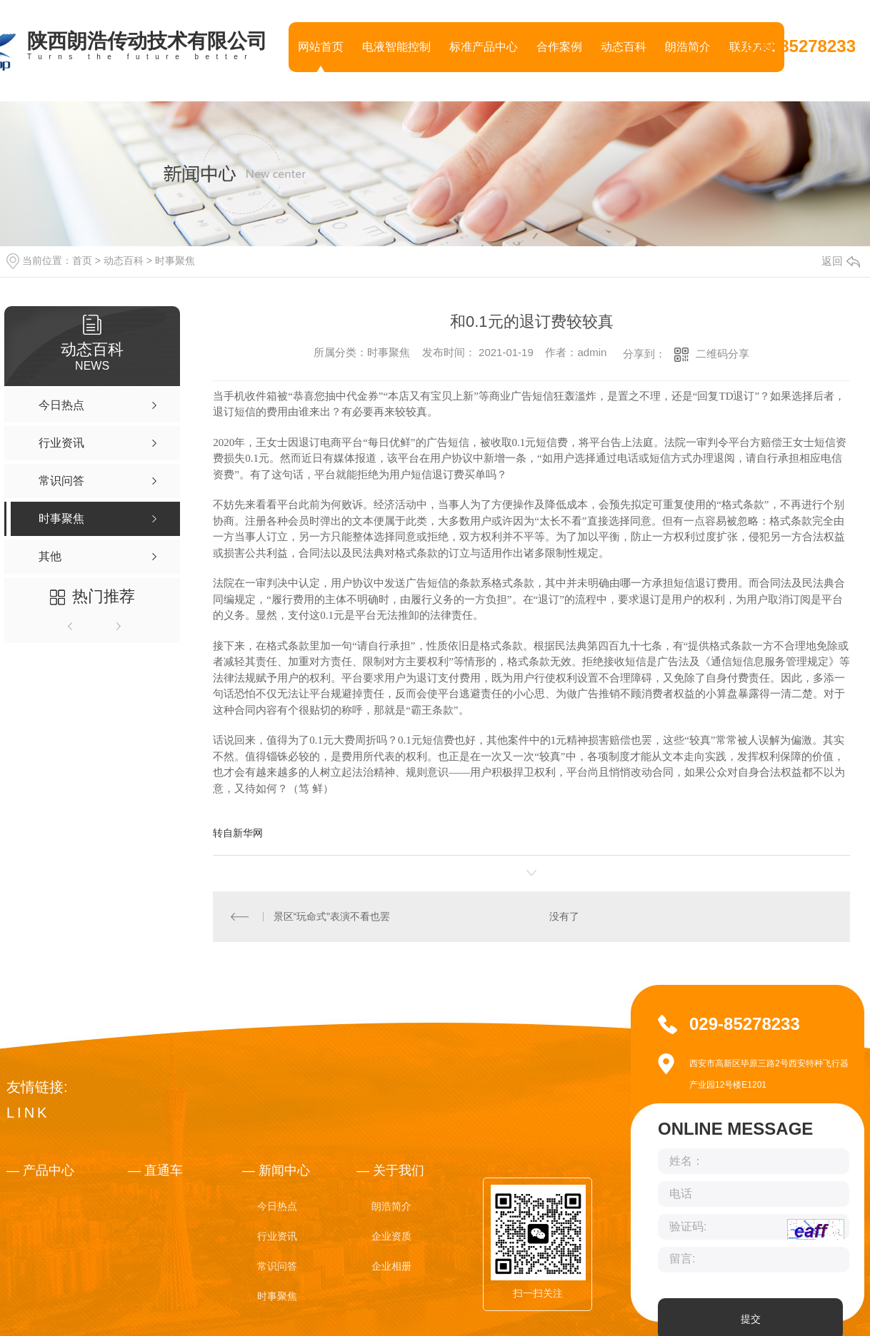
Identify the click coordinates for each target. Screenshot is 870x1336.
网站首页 (321, 47)
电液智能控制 (396, 47)
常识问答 (277, 1266)
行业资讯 (277, 1236)
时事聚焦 (175, 260)
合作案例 (559, 47)
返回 (840, 261)
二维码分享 (722, 354)
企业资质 (391, 1236)
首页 (82, 260)
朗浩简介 (688, 47)
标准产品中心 (483, 47)
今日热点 (277, 1206)
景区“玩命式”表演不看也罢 (332, 916)
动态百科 (623, 47)
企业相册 (391, 1266)
